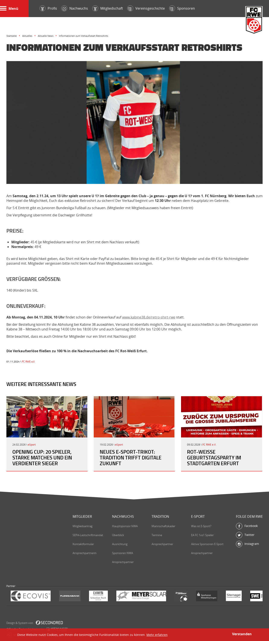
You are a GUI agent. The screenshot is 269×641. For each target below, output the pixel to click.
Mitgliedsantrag (82, 526)
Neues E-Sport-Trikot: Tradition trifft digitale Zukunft (130, 457)
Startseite (11, 35)
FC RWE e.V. (28, 361)
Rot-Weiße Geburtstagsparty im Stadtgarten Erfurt (214, 457)
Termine (157, 535)
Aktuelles (27, 35)
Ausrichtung (119, 544)
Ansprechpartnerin (84, 553)
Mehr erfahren (157, 635)
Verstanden (242, 634)
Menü (9, 8)
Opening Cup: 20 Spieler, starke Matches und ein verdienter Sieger (42, 457)
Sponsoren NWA (122, 553)
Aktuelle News (45, 35)
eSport (32, 444)
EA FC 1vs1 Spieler (202, 535)
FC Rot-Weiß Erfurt (254, 20)
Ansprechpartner (123, 562)
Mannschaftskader (163, 526)
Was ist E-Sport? (201, 526)
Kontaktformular (83, 544)
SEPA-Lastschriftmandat (88, 535)
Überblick (118, 535)
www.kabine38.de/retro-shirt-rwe (148, 317)
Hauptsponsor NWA (125, 526)
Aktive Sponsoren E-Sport (207, 544)
